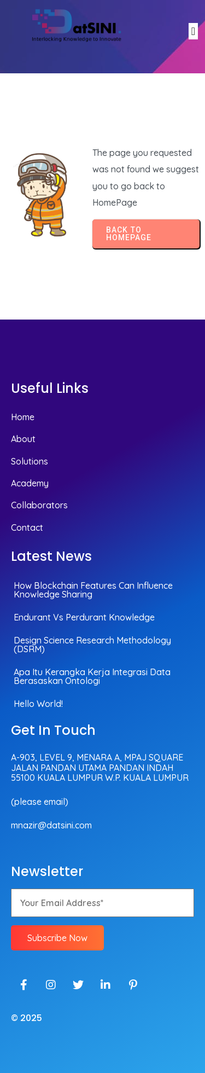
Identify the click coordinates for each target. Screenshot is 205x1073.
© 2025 (26, 1018)
